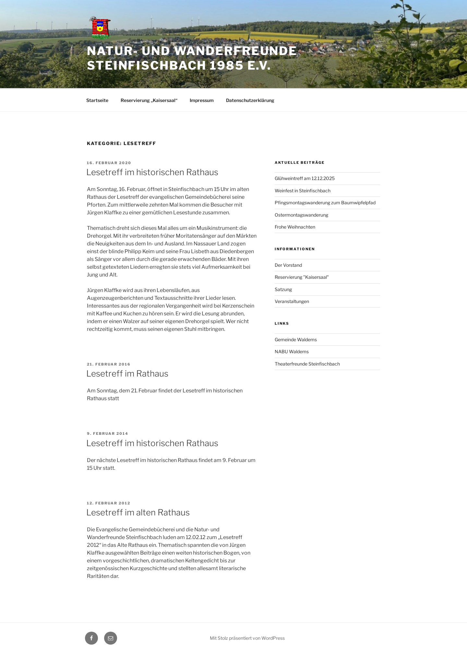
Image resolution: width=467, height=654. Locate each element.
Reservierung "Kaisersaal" (302, 277)
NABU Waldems (292, 351)
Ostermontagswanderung (301, 215)
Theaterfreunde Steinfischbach (307, 363)
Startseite (97, 100)
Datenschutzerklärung (250, 100)
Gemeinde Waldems (296, 339)
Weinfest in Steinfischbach (302, 190)
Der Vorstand (288, 265)
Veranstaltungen (292, 301)
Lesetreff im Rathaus (127, 373)
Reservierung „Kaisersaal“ (149, 100)
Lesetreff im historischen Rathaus (152, 172)
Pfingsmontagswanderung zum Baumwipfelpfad (325, 202)
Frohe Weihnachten (295, 227)
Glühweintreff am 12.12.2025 (305, 178)
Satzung (283, 289)
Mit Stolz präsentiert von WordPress (247, 638)
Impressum (202, 100)
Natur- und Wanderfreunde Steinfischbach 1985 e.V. (192, 58)
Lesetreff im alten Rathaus (138, 512)
